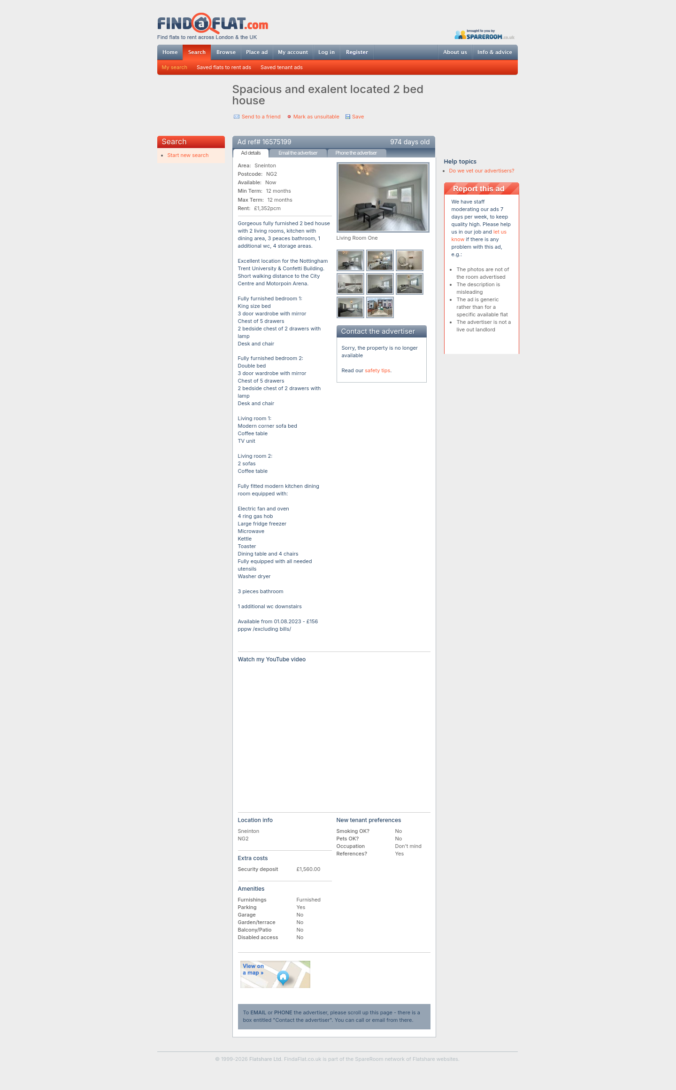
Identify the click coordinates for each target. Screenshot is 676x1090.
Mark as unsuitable (316, 116)
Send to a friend (261, 116)
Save (358, 116)
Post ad (257, 52)
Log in (326, 52)
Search (197, 52)
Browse (226, 52)
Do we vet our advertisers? (482, 170)
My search (175, 67)
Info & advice (495, 52)
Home (170, 52)
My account (293, 52)
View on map (275, 974)
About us (455, 52)
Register (357, 52)
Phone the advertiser (355, 152)
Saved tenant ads (282, 67)
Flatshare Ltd (265, 1059)
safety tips (377, 370)
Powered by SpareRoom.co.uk (484, 34)
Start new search (188, 155)
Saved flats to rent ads (224, 67)
